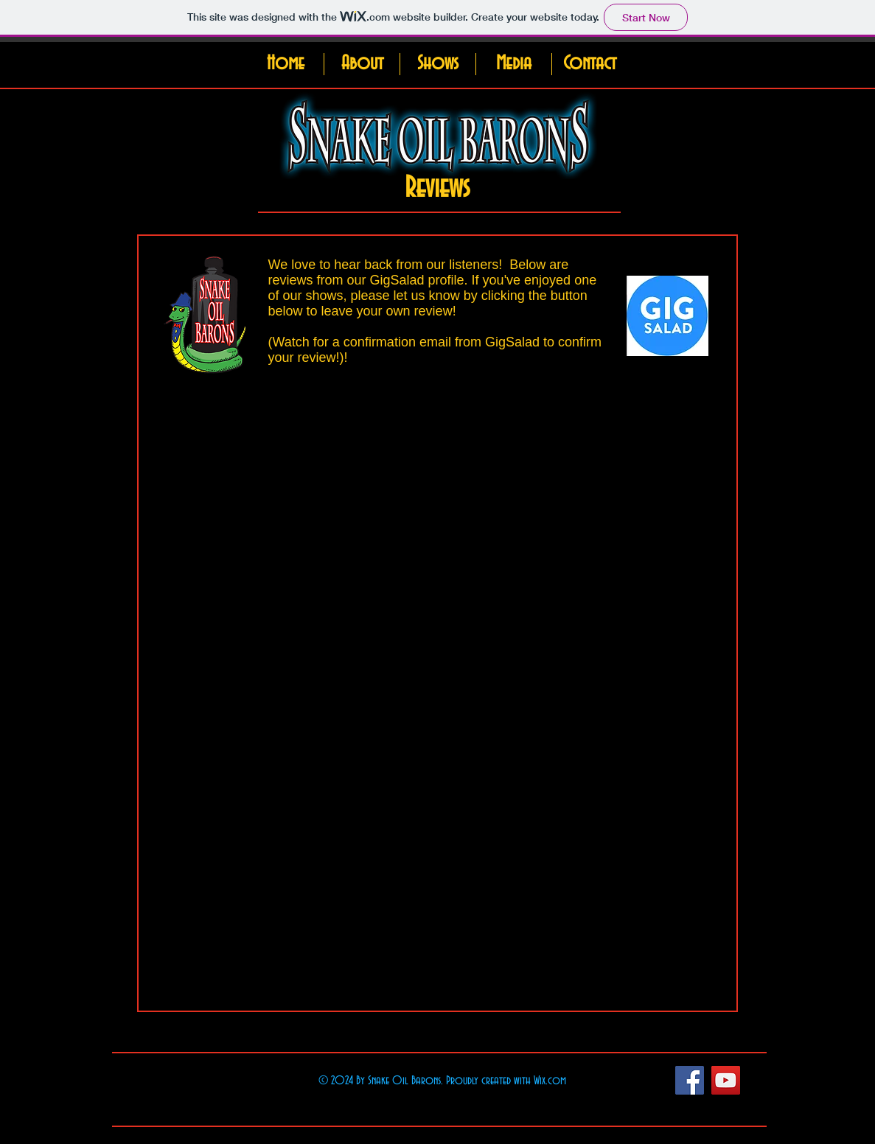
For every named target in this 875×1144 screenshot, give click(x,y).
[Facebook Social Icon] (689, 1080)
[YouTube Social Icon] (725, 1080)
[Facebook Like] (622, 1079)
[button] (362, 64)
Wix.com (550, 1080)
